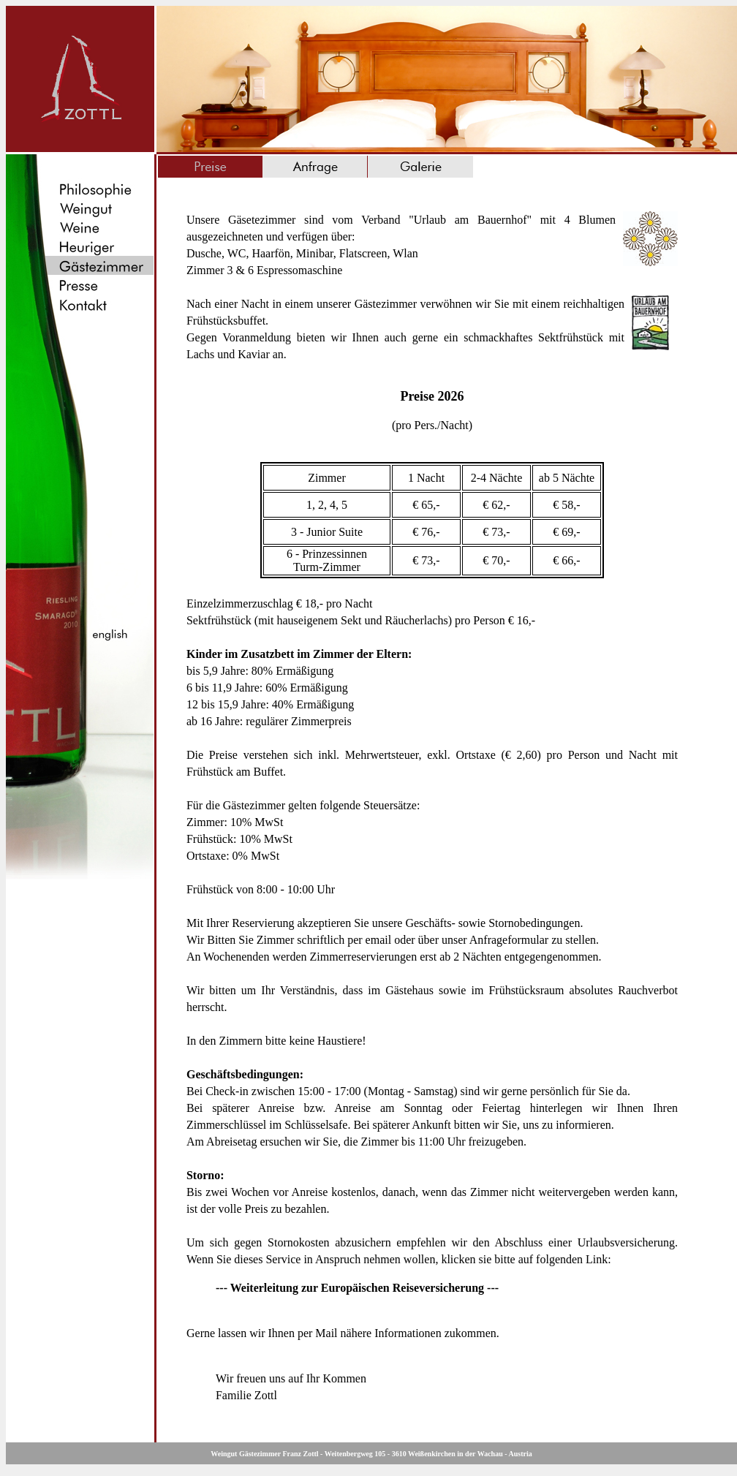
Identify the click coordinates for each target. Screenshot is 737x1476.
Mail (326, 1333)
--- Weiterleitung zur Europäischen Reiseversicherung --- (357, 1288)
